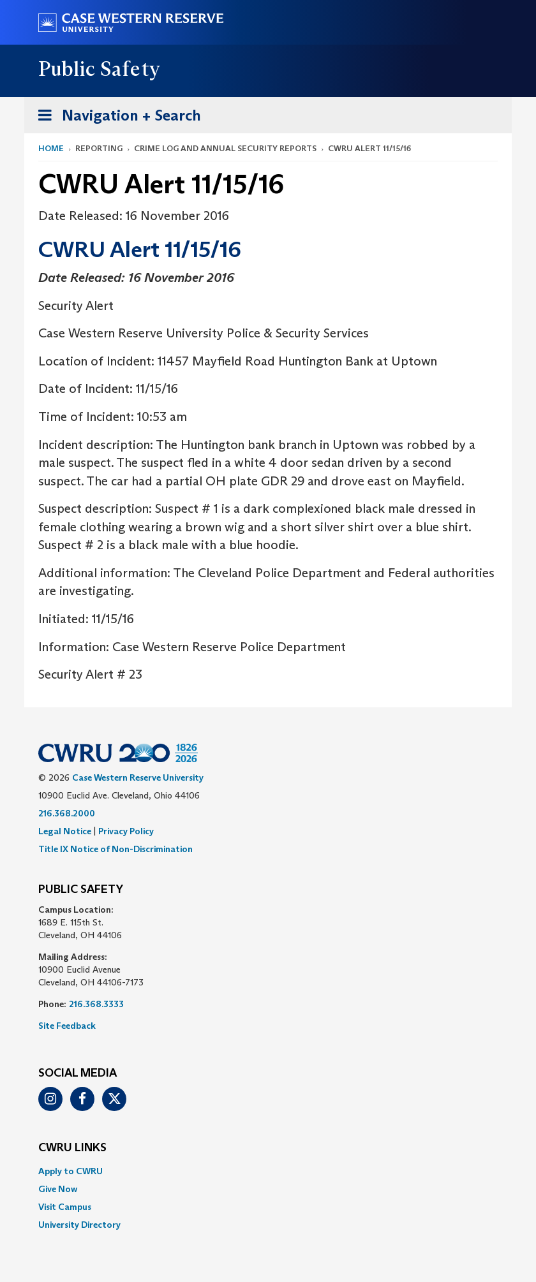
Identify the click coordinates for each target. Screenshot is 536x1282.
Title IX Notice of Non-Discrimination (115, 849)
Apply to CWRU (70, 1171)
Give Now (57, 1189)
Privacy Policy (126, 831)
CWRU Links (72, 1148)
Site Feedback (67, 1025)
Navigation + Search (115, 117)
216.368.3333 (96, 1004)
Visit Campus (64, 1206)
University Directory (79, 1224)
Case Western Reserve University (138, 777)
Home (51, 148)
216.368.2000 (66, 813)
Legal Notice (64, 831)
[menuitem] (268, 1171)
